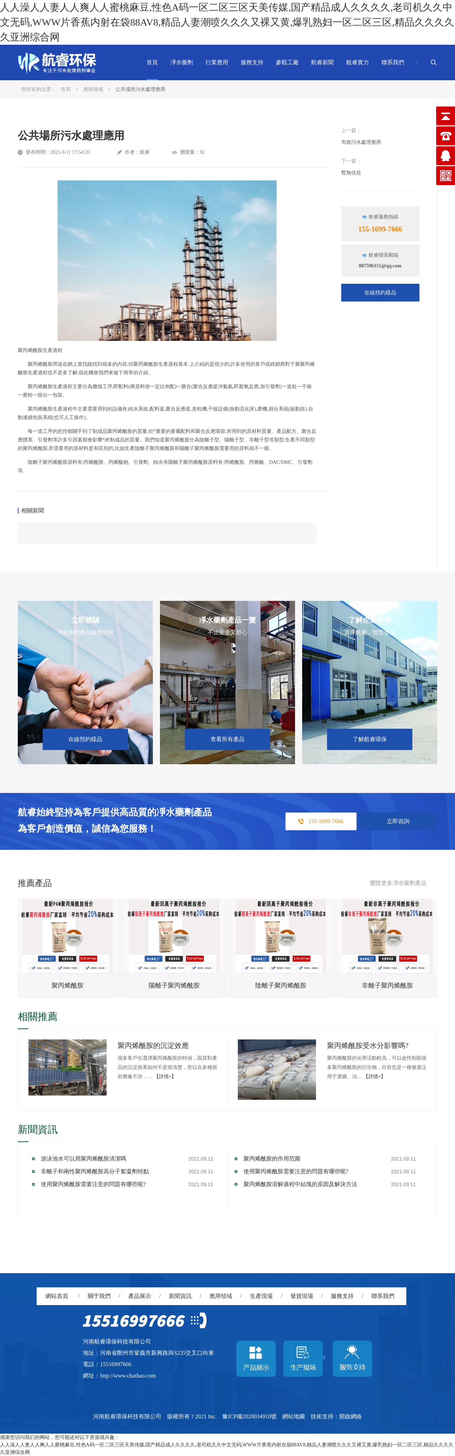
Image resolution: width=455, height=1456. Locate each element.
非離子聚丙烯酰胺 (387, 985)
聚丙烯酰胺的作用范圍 (271, 1159)
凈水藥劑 (181, 62)
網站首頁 (57, 1296)
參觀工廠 (287, 62)
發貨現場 (301, 1296)
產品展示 (139, 1296)
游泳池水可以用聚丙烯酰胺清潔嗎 (83, 1159)
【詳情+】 (165, 1076)
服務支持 (252, 62)
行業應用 (216, 62)
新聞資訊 (180, 1296)
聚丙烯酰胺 (68, 985)
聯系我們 (392, 62)
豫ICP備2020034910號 (249, 1416)
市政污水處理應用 (361, 142)
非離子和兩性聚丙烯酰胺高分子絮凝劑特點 (95, 1171)
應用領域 (93, 89)
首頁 (152, 62)
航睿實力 (357, 62)
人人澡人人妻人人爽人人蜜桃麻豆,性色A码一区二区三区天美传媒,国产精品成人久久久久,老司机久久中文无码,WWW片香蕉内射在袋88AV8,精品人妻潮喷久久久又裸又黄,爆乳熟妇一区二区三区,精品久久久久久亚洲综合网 (227, 22)
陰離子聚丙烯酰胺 (280, 985)
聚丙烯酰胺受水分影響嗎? (367, 1045)
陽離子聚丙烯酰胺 (174, 985)
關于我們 (99, 1296)
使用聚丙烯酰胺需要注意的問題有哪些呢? (93, 1184)
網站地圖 (293, 1416)
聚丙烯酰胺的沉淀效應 (153, 1045)
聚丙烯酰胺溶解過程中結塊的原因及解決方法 (300, 1184)
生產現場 (261, 1296)
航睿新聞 (322, 62)
